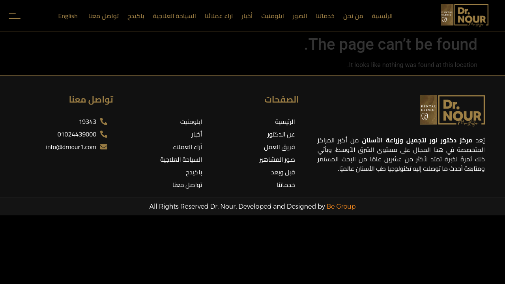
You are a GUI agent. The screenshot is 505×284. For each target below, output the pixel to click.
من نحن (353, 16)
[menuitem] (68, 16)
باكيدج (135, 16)
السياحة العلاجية (174, 16)
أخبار (246, 16)
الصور (300, 16)
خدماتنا (325, 16)
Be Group (341, 206)
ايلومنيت (272, 16)
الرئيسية (382, 16)
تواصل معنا (103, 16)
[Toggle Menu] (13, 15)
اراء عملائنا (219, 16)
